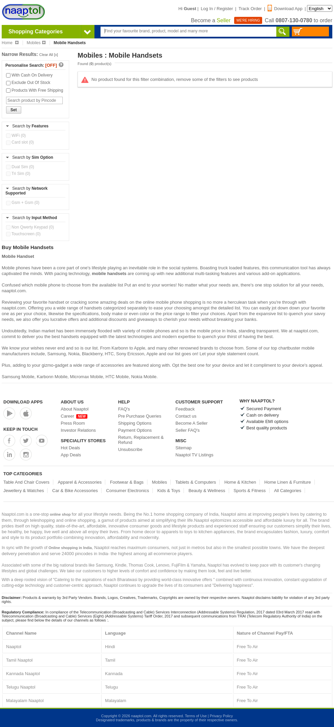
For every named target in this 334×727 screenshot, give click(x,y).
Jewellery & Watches (23, 490)
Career (74, 416)
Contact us (185, 416)
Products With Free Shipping (34, 90)
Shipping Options (134, 423)
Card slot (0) (20, 142)
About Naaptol (74, 409)
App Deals (71, 454)
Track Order (250, 8)
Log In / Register (217, 8)
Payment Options (135, 430)
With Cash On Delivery (29, 75)
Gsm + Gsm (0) (22, 202)
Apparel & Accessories (80, 482)
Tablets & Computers (195, 482)
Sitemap (183, 447)
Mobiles (36, 42)
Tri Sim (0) (18, 173)
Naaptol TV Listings (194, 454)
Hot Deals (70, 447)
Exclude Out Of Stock (28, 82)
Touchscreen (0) (23, 234)
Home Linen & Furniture (288, 482)
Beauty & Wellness (207, 490)
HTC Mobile (117, 376)
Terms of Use (196, 716)
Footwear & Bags (127, 482)
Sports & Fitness (249, 490)
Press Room (73, 423)
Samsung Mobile (18, 376)
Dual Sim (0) (20, 166)
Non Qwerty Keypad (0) (30, 227)
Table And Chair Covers (26, 482)
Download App (285, 8)
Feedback (185, 409)
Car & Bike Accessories (75, 490)
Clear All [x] (48, 55)
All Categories (287, 490)
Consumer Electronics (127, 490)
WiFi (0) (16, 135)
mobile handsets (109, 273)
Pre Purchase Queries (139, 416)
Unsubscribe (130, 449)
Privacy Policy (221, 716)
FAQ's (124, 409)
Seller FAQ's (187, 430)
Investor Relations (78, 430)
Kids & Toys (168, 490)
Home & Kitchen (240, 482)
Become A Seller (191, 423)
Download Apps (23, 401)
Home (10, 42)
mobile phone (47, 284)
